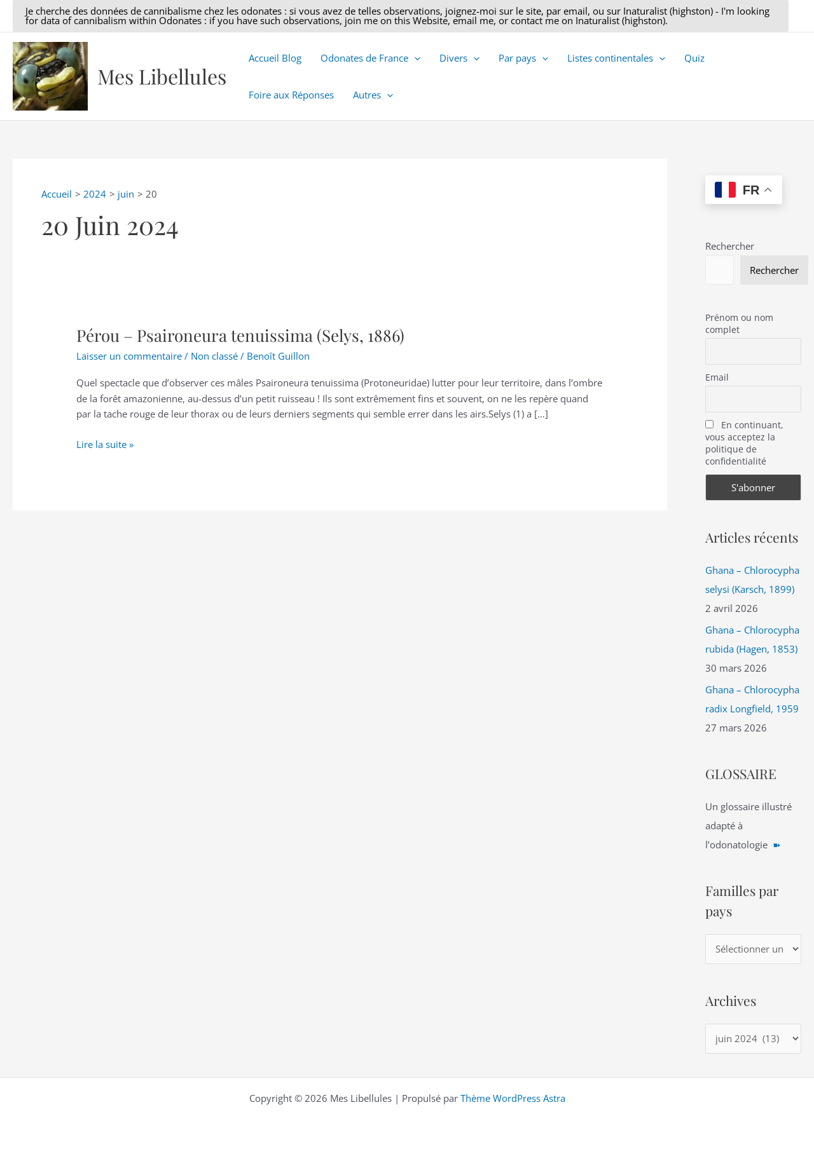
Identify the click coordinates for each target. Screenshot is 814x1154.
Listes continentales (616, 57)
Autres (373, 94)
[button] (401, 16)
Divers (459, 57)
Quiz (694, 57)
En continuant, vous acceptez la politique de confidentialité (744, 443)
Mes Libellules (161, 76)
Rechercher (729, 246)
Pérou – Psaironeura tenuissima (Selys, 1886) (240, 335)
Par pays (523, 57)
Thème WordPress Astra (512, 1098)
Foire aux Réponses (291, 94)
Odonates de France (370, 57)
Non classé (214, 356)
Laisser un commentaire (129, 356)
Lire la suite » (105, 444)
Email (717, 377)
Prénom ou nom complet (739, 323)
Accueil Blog (275, 57)
